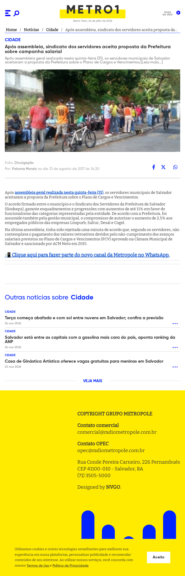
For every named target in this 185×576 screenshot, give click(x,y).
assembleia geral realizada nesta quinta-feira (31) (59, 192)
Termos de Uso (37, 565)
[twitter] (163, 167)
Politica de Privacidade (70, 565)
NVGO (113, 487)
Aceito (159, 557)
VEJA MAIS (92, 381)
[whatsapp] (175, 167)
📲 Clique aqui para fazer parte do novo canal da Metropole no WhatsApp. (87, 255)
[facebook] (154, 167)
